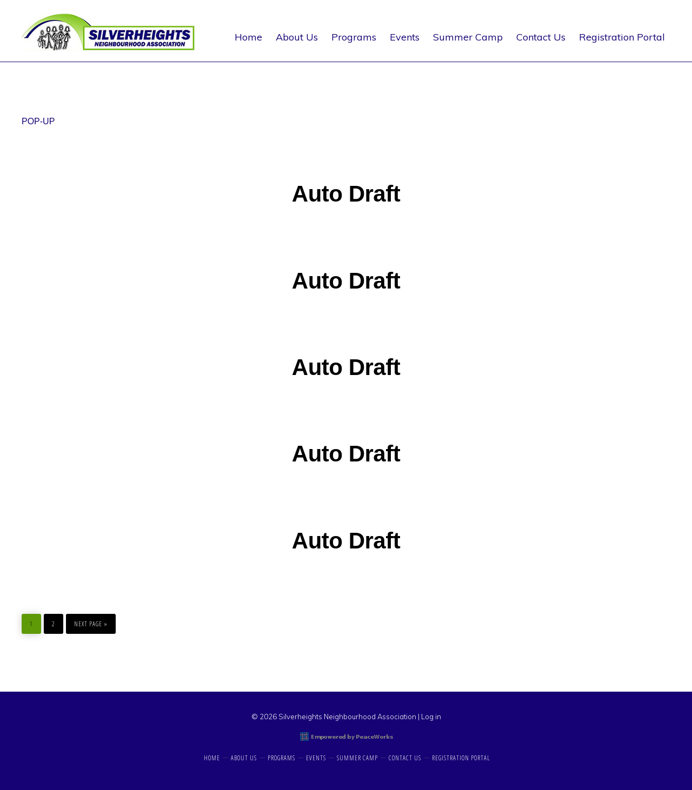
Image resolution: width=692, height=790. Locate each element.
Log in (431, 716)
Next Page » (91, 621)
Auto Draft (346, 193)
